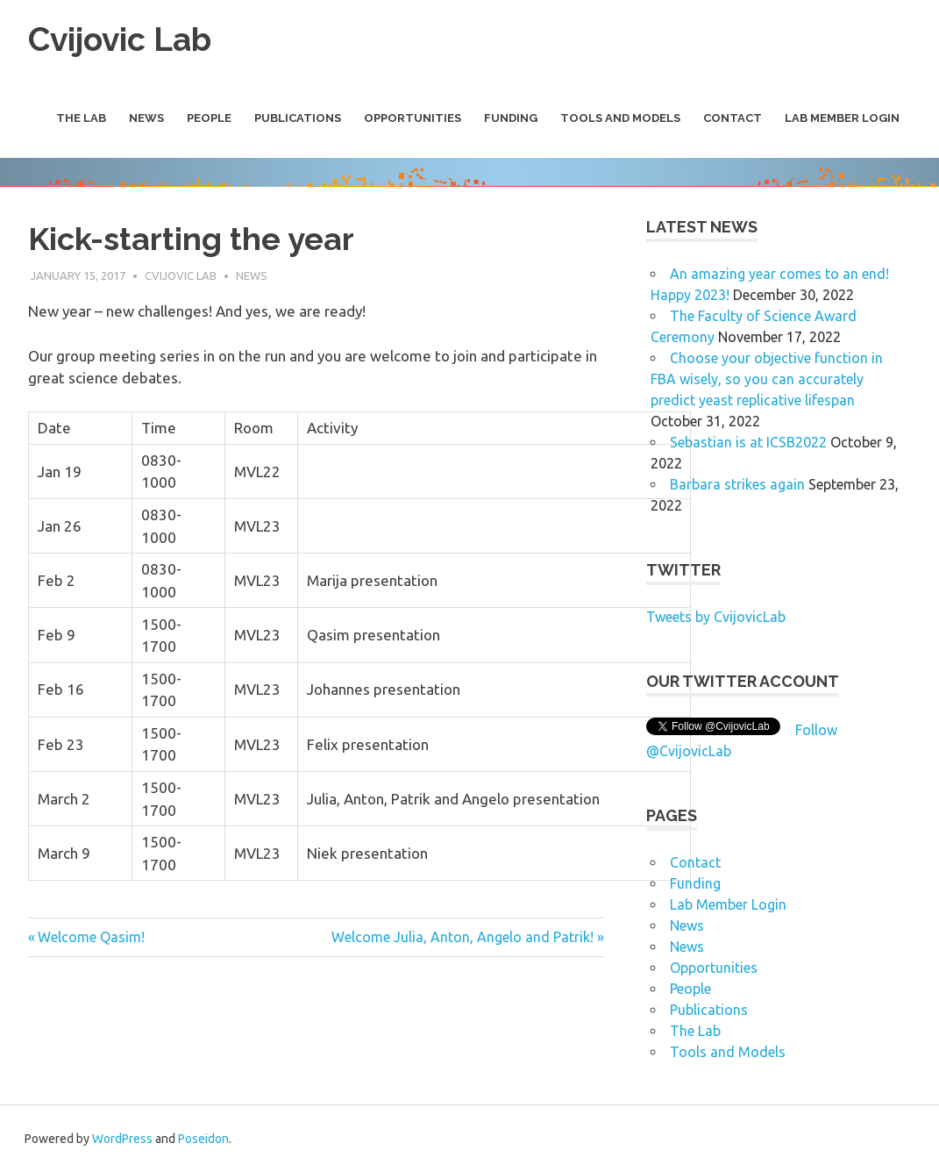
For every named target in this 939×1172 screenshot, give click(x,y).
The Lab (81, 118)
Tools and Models (620, 118)
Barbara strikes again (737, 483)
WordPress (122, 1138)
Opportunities (412, 118)
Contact (732, 118)
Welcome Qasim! (91, 937)
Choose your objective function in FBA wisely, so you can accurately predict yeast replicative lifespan (767, 378)
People (209, 118)
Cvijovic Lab (123, 39)
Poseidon (203, 1138)
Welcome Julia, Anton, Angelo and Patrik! (462, 937)
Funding (510, 118)
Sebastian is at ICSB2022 (748, 441)
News (146, 118)
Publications (297, 118)
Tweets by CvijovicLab (716, 616)
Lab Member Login (842, 118)
